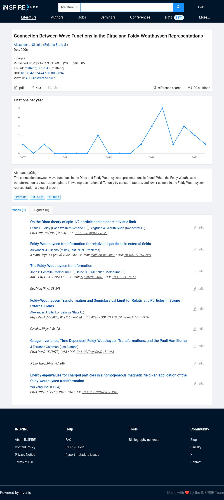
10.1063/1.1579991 (137, 255)
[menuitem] (201, 7)
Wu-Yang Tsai (39, 387)
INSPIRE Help (75, 447)
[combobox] (126, 7)
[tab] (26, 210)
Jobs (82, 17)
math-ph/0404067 (103, 255)
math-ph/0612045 (37, 68)
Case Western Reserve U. (69, 228)
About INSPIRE (25, 440)
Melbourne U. (64, 272)
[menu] (204, 7)
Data (168, 17)
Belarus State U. (55, 45)
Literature (29, 17)
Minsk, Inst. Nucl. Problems (80, 250)
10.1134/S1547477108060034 (42, 73)
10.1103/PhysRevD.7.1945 (100, 392)
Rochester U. (135, 228)
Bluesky (196, 447)
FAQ (68, 440)
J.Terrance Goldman (44, 347)
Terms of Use (24, 462)
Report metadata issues (82, 454)
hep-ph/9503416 (91, 277)
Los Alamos (69, 347)
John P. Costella (41, 272)
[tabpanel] (112, 310)
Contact (196, 462)
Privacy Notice (25, 454)
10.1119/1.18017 (124, 277)
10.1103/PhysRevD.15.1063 (95, 352)
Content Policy (25, 447)
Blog (194, 440)
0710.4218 (91, 317)
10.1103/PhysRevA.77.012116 (128, 317)
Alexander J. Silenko (28, 45)
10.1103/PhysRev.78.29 (91, 233)
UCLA (55, 387)
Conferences (140, 17)
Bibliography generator (144, 440)
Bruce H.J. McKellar (90, 272)
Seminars (108, 17)
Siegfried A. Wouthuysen (107, 228)
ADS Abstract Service (40, 78)
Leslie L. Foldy (40, 228)
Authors (57, 17)
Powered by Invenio (15, 493)
